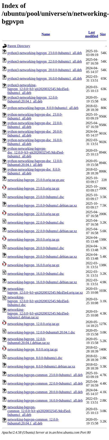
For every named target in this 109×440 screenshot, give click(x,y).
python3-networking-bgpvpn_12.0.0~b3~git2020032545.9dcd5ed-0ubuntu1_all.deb (38, 89)
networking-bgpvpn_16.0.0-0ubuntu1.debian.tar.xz (42, 282)
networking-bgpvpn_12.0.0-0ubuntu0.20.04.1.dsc (41, 332)
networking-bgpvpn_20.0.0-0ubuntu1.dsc (35, 248)
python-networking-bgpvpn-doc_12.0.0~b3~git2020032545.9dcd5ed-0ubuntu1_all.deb (35, 152)
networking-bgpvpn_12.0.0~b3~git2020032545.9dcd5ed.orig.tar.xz (45, 290)
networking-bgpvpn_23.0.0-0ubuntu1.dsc (35, 197)
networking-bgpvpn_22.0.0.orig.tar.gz (33, 214)
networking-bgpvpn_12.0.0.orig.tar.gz (33, 324)
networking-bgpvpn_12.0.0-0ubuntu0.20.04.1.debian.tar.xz (28, 341)
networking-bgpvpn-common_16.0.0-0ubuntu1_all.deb (45, 400)
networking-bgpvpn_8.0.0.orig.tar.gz (32, 349)
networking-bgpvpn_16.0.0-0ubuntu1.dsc (35, 273)
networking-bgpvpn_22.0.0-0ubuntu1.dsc (35, 222)
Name (46, 34)
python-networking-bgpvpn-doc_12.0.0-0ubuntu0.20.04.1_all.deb (34, 163)
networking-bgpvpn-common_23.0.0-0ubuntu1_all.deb (45, 375)
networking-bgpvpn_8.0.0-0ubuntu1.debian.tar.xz (41, 366)
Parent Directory (18, 46)
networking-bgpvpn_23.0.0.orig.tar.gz (33, 188)
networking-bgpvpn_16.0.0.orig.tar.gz (33, 265)
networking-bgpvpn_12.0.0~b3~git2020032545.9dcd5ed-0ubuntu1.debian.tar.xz (38, 313)
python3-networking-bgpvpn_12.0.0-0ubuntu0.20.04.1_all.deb (32, 99)
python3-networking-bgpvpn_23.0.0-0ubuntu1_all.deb (44, 53)
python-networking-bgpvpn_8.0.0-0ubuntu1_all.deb (42, 108)
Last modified (91, 34)
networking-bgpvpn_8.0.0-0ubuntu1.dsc (34, 358)
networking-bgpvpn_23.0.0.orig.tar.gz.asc (36, 180)
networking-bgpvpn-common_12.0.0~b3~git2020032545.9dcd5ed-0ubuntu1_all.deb (39, 411)
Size (103, 34)
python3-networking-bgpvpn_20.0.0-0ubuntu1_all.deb (44, 70)
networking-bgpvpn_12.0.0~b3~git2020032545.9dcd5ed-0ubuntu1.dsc (38, 301)
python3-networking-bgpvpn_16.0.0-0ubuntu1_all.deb (44, 78)
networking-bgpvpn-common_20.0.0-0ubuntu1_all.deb (45, 392)
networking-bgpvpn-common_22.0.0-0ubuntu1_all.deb (45, 383)
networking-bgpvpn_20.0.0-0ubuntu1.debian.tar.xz (42, 256)
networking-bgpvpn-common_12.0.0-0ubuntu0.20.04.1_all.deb (33, 421)
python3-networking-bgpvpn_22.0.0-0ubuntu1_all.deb (44, 61)
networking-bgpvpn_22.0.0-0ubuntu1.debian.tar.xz (42, 231)
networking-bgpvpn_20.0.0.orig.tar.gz (33, 239)
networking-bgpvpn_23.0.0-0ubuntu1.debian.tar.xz (42, 205)
